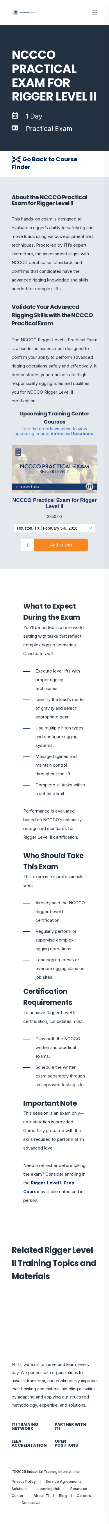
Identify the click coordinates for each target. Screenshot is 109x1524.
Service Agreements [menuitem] (64, 1481)
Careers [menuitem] (84, 1495)
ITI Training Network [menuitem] (25, 1426)
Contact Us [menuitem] (31, 1502)
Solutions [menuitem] (20, 1489)
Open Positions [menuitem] (66, 1443)
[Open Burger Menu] (94, 12)
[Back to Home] (25, 12)
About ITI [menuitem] (41, 1495)
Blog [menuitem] (63, 1495)
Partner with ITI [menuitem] (70, 1426)
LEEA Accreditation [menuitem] (29, 1443)
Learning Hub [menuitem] (48, 1489)
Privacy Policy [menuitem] (24, 1481)
